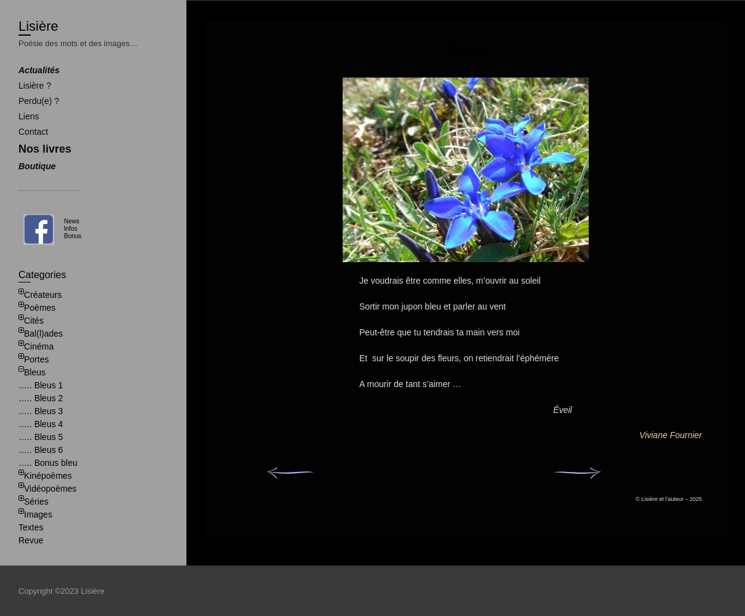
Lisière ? (34, 85)
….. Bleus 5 (40, 437)
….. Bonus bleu (48, 463)
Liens (28, 116)
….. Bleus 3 (40, 411)
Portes (36, 359)
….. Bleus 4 (40, 424)
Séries (36, 501)
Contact (33, 132)
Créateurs (43, 295)
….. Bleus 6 (40, 450)
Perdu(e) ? (38, 101)
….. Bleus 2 (40, 398)
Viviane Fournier (670, 435)
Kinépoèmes (48, 476)
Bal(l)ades (43, 333)
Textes (30, 527)
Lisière (38, 26)
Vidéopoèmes (50, 489)
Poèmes (39, 308)
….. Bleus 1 (40, 385)
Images (38, 514)
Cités (34, 321)
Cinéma (39, 346)
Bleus (35, 372)
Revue (30, 540)
